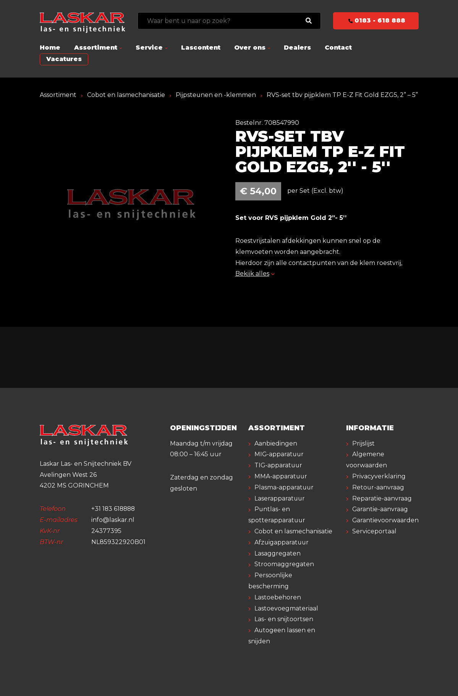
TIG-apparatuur (278, 465)
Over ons (249, 47)
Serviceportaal (374, 531)
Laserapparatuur (280, 498)
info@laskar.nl (112, 519)
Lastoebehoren (277, 597)
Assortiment (95, 47)
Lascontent (200, 47)
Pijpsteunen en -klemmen (216, 95)
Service (149, 47)
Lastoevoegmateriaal (286, 608)
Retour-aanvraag (378, 487)
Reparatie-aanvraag (382, 498)
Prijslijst (363, 443)
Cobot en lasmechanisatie (126, 95)
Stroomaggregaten (284, 564)
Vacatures (64, 59)
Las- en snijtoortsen (283, 619)
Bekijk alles (255, 273)
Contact (338, 47)
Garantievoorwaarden (385, 520)
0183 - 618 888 (375, 20)
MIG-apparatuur (279, 454)
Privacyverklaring (379, 476)
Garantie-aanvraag (380, 509)
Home (50, 47)
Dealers (297, 47)
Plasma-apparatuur (284, 487)
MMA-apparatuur (281, 476)
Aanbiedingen (275, 443)
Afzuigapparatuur (282, 542)
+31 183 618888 (114, 508)
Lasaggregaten (277, 553)
